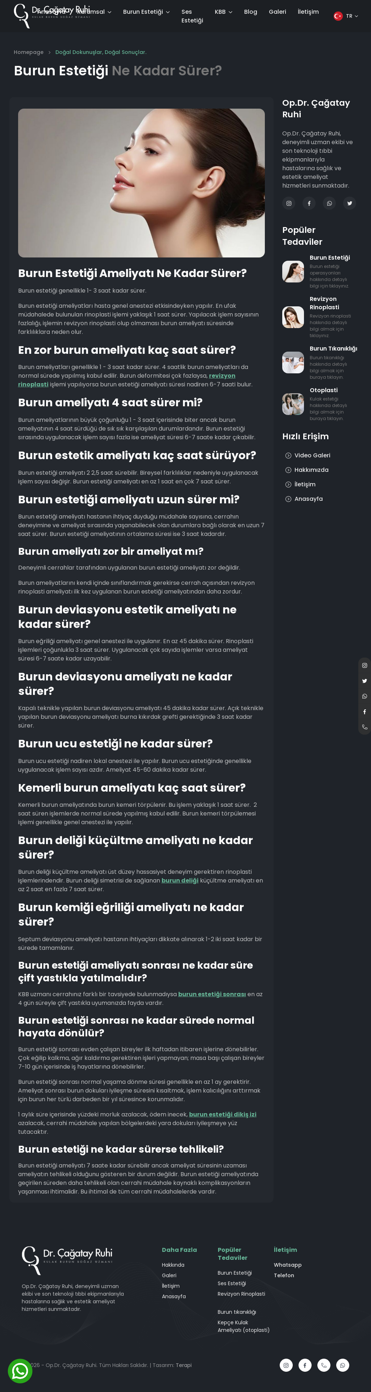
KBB (220, 12)
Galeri (277, 12)
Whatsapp (288, 1265)
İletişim (308, 12)
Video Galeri (307, 455)
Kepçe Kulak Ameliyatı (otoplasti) (244, 1326)
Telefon (284, 1275)
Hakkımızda (307, 470)
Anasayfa (51, 12)
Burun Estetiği (143, 12)
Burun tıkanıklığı (237, 1312)
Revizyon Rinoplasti (241, 1293)
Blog (250, 12)
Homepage (28, 52)
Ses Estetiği (192, 16)
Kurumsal (91, 12)
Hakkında (173, 1265)
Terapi (184, 1365)
